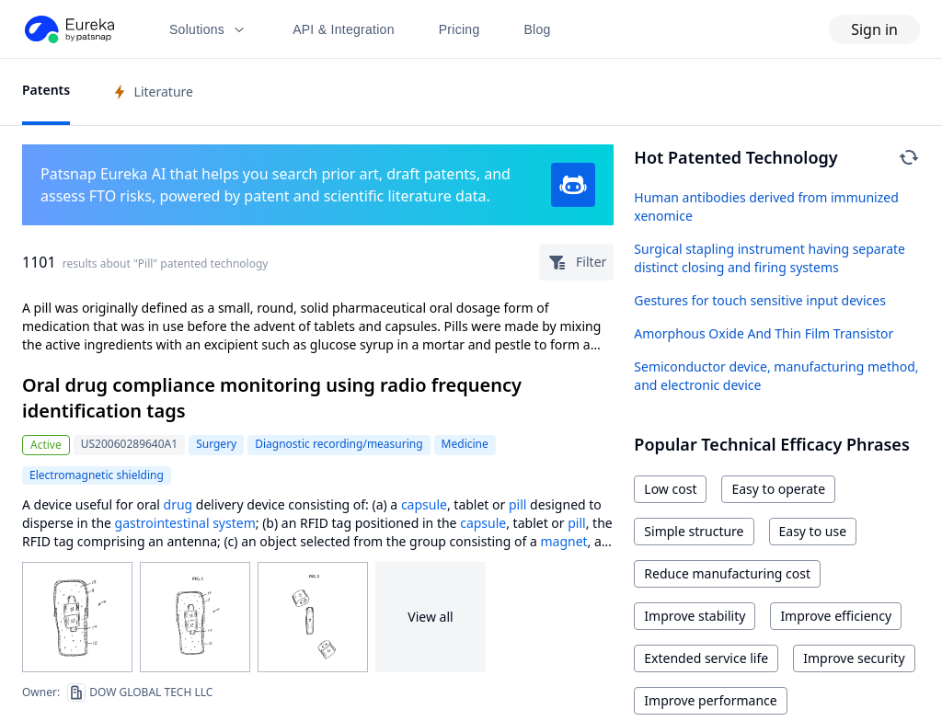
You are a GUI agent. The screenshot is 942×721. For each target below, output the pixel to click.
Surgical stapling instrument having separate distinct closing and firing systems (769, 258)
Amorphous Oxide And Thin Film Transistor (763, 333)
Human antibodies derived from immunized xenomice (766, 206)
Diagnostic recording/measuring (338, 444)
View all (430, 616)
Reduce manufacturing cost (727, 573)
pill (517, 504)
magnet (563, 541)
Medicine (465, 444)
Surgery (216, 444)
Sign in (874, 29)
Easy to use (813, 531)
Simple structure (693, 531)
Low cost (670, 489)
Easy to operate (778, 489)
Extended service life (706, 658)
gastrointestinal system (185, 523)
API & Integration (344, 29)
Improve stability (694, 615)
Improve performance (710, 700)
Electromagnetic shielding (96, 475)
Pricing (459, 29)
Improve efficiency (835, 615)
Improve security (853, 658)
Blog (537, 29)
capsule (424, 504)
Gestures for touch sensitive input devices (760, 300)
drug (178, 504)
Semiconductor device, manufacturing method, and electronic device (776, 376)
